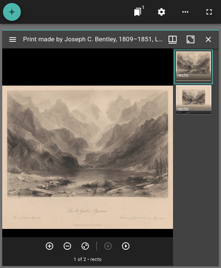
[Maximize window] (190, 39)
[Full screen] (209, 12)
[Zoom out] (67, 246)
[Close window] (208, 39)
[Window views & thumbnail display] (173, 39)
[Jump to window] (138, 12)
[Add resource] (12, 12)
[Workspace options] (185, 12)
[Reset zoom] (85, 246)
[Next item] (126, 246)
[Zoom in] (49, 246)
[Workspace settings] (161, 12)
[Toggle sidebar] (13, 39)
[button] (193, 66)
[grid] (196, 157)
